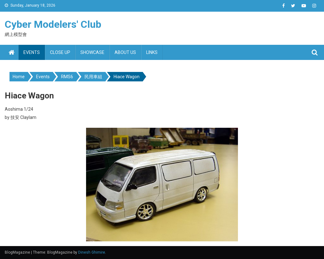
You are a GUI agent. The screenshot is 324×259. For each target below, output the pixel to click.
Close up (60, 52)
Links (152, 52)
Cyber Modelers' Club (53, 24)
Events (31, 52)
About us (125, 52)
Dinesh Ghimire (91, 252)
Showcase (92, 52)
